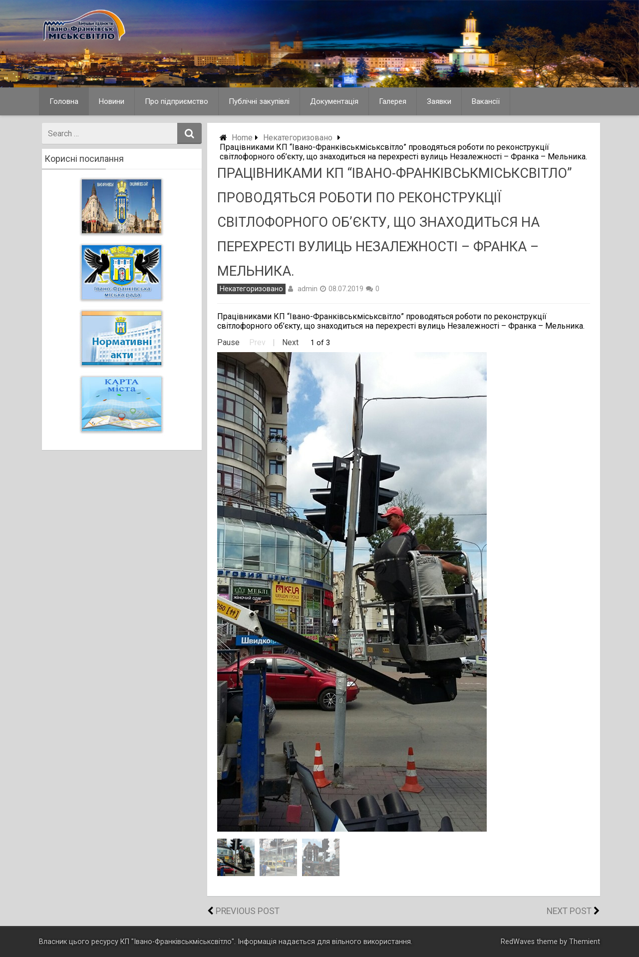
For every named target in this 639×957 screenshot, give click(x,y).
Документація (334, 101)
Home (242, 137)
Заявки (439, 101)
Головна (63, 101)
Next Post (569, 911)
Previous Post (248, 911)
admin (308, 288)
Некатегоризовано (297, 137)
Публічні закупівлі (259, 101)
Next (290, 342)
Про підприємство (176, 101)
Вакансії (486, 101)
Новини (111, 101)
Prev (257, 342)
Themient (584, 942)
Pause (228, 342)
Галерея (392, 101)
